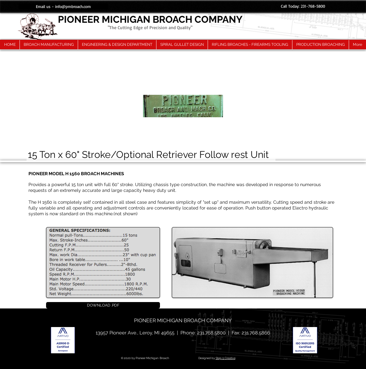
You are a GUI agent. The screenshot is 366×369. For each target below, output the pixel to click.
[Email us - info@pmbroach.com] (63, 6)
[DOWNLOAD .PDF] (103, 305)
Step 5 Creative (225, 358)
